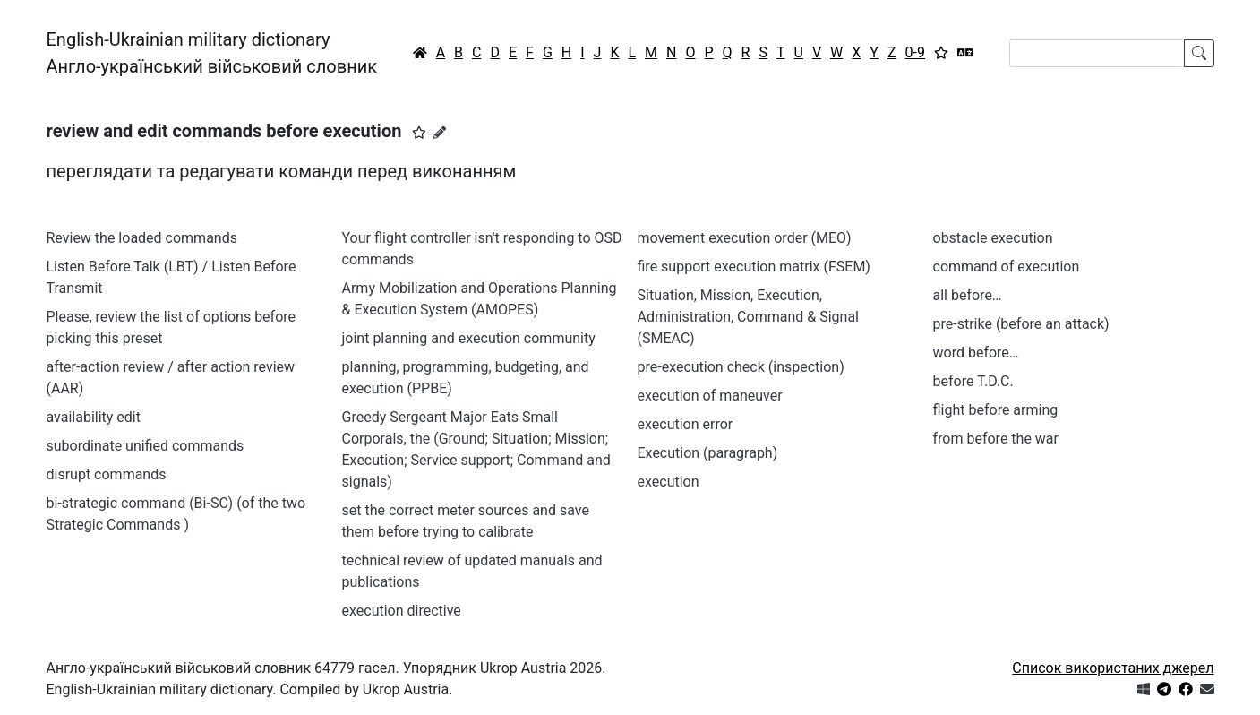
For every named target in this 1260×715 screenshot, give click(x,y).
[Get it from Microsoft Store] (1143, 689)
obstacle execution (993, 237)
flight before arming (996, 409)
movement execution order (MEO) (745, 237)
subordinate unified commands (145, 445)
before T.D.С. (973, 381)
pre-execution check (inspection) (741, 366)
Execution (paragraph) (708, 452)
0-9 (915, 52)
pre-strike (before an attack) (1021, 323)
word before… (976, 352)
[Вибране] (941, 53)
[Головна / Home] (420, 53)
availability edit (94, 417)
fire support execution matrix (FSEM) (754, 266)
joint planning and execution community (469, 338)
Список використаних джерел (1112, 667)
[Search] (1097, 53)
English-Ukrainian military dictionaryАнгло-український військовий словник (212, 53)
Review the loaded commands (142, 237)
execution (668, 481)
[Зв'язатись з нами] (1207, 689)
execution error (685, 424)
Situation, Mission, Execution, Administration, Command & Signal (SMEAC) (748, 317)
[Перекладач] (965, 53)
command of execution (1006, 266)
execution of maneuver (710, 395)
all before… (967, 295)
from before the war (996, 438)
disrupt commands (107, 474)
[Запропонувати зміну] (439, 132)
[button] (419, 132)
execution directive (401, 610)
